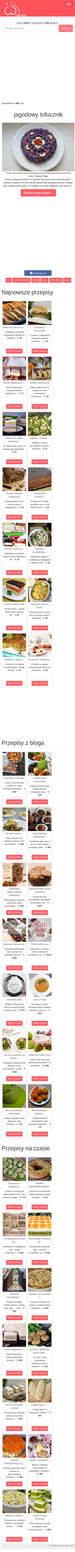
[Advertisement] (36, 66)
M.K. (72, 1545)
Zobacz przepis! (14, 351)
